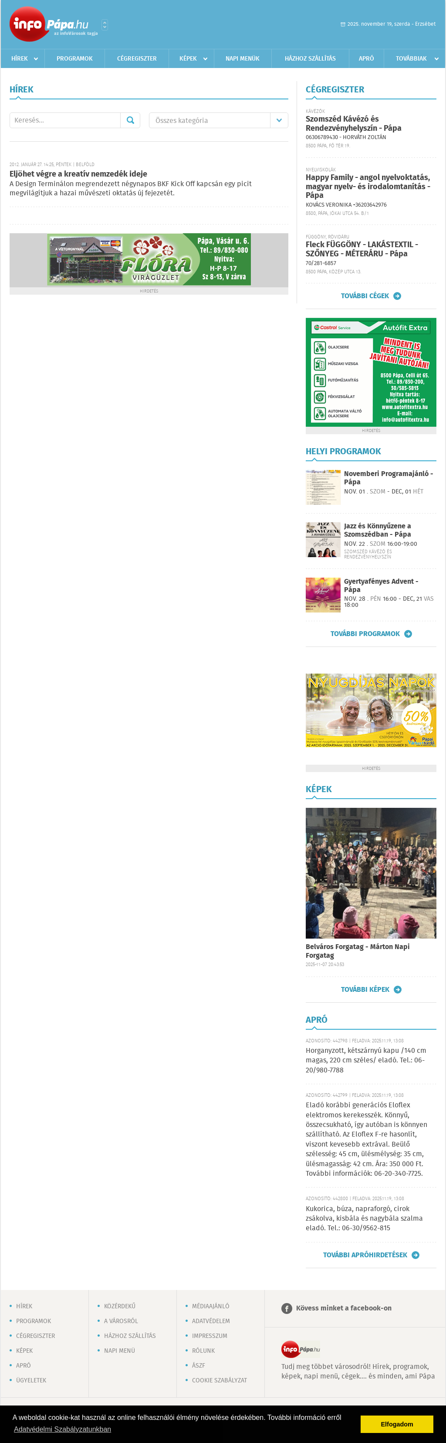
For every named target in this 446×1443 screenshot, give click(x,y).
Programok (75, 59)
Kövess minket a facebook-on (344, 1308)
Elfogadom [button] (397, 1424)
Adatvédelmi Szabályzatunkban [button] (62, 1429)
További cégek (365, 296)
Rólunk (203, 1351)
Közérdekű (119, 1306)
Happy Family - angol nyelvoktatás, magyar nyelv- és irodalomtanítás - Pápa (368, 187)
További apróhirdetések (365, 1255)
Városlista (104, 25)
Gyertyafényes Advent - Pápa (381, 586)
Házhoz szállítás (310, 59)
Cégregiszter (137, 59)
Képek (188, 59)
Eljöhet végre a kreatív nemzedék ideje (78, 174)
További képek (365, 990)
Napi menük (243, 59)
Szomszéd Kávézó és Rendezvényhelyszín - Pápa (354, 124)
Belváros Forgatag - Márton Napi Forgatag (358, 951)
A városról (121, 1321)
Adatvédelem (211, 1321)
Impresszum (209, 1336)
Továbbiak (411, 59)
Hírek (19, 59)
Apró (366, 59)
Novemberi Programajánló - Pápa (388, 478)
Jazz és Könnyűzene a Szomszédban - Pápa (377, 530)
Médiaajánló (211, 1306)
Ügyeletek (31, 1380)
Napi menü (119, 1351)
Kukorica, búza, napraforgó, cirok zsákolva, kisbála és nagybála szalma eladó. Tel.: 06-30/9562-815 (364, 1219)
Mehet (130, 120)
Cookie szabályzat (219, 1380)
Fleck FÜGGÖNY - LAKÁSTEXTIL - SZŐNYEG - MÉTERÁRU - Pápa (362, 249)
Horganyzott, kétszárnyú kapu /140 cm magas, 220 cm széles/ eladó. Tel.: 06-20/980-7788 (366, 1060)
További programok (365, 634)
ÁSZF (198, 1366)
